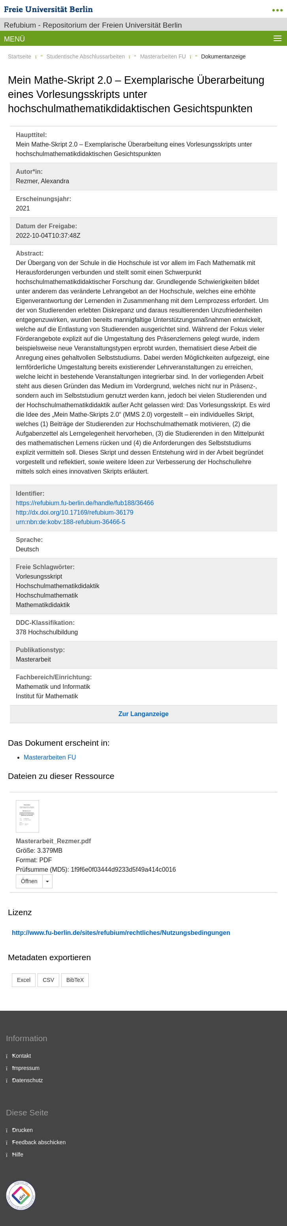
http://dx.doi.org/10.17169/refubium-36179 (74, 512)
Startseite (19, 56)
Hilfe (17, 1154)
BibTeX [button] (75, 980)
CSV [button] (48, 980)
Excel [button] (23, 980)
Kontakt (21, 1056)
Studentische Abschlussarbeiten (86, 56)
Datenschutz (27, 1080)
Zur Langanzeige (143, 714)
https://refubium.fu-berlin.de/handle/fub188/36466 (85, 503)
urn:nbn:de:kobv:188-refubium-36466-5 (71, 522)
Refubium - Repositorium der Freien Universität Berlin (93, 25)
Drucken (22, 1130)
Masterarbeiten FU (163, 56)
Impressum (25, 1068)
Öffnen (29, 881)
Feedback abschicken (39, 1142)
